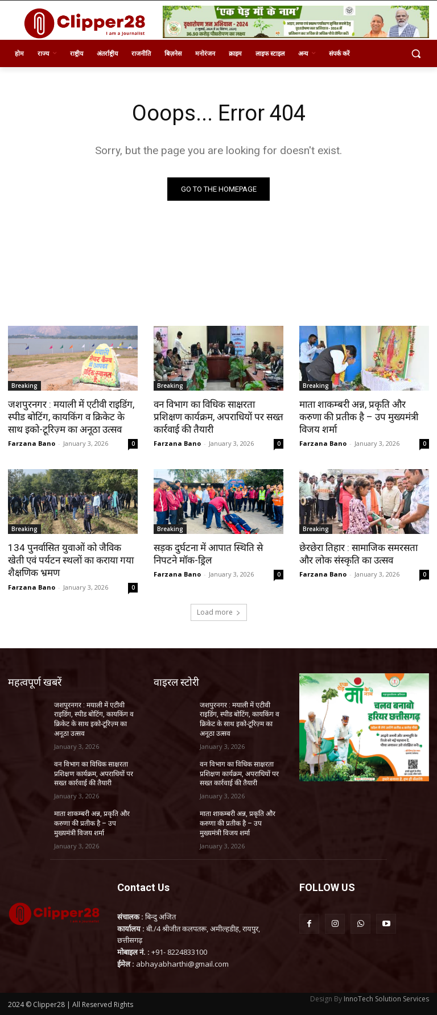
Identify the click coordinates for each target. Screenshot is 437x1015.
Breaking (24, 386)
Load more (219, 612)
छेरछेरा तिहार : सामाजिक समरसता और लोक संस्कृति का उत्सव (358, 554)
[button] (415, 53)
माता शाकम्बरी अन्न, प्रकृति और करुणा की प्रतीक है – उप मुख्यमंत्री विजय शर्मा (358, 417)
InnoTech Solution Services (386, 999)
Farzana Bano (31, 443)
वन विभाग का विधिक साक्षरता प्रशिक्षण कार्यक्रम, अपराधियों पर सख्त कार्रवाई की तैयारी (218, 417)
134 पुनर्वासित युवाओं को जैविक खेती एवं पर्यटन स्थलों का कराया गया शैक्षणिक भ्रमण (71, 560)
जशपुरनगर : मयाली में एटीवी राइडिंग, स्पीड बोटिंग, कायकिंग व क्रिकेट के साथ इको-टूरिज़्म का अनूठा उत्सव (71, 417)
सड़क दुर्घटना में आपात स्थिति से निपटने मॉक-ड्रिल (208, 554)
